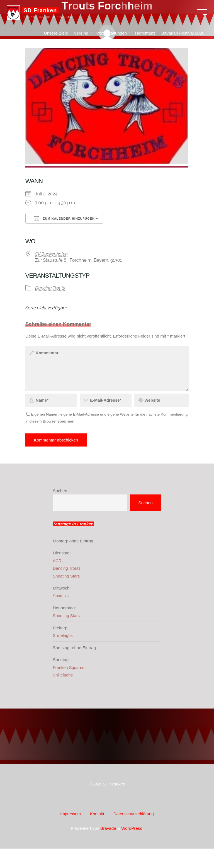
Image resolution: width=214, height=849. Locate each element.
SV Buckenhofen (51, 253)
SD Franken (42, 12)
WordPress (131, 829)
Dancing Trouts (50, 288)
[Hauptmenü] (201, 13)
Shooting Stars (67, 578)
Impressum (69, 815)
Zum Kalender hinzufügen (64, 218)
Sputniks (61, 598)
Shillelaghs (63, 637)
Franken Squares (69, 669)
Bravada (107, 829)
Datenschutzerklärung (134, 815)
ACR (57, 563)
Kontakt (97, 815)
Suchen (60, 493)
